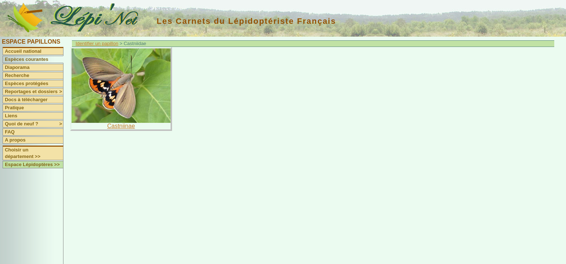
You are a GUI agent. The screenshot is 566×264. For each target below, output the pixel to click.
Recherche (17, 75)
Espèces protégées (26, 83)
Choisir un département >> (22, 153)
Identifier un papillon (97, 43)
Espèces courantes (26, 59)
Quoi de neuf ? (34, 124)
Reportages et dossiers (34, 91)
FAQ (10, 132)
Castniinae (121, 126)
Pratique (14, 107)
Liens (11, 115)
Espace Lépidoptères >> (32, 164)
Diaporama (17, 67)
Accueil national (23, 51)
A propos (15, 140)
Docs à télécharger (26, 99)
